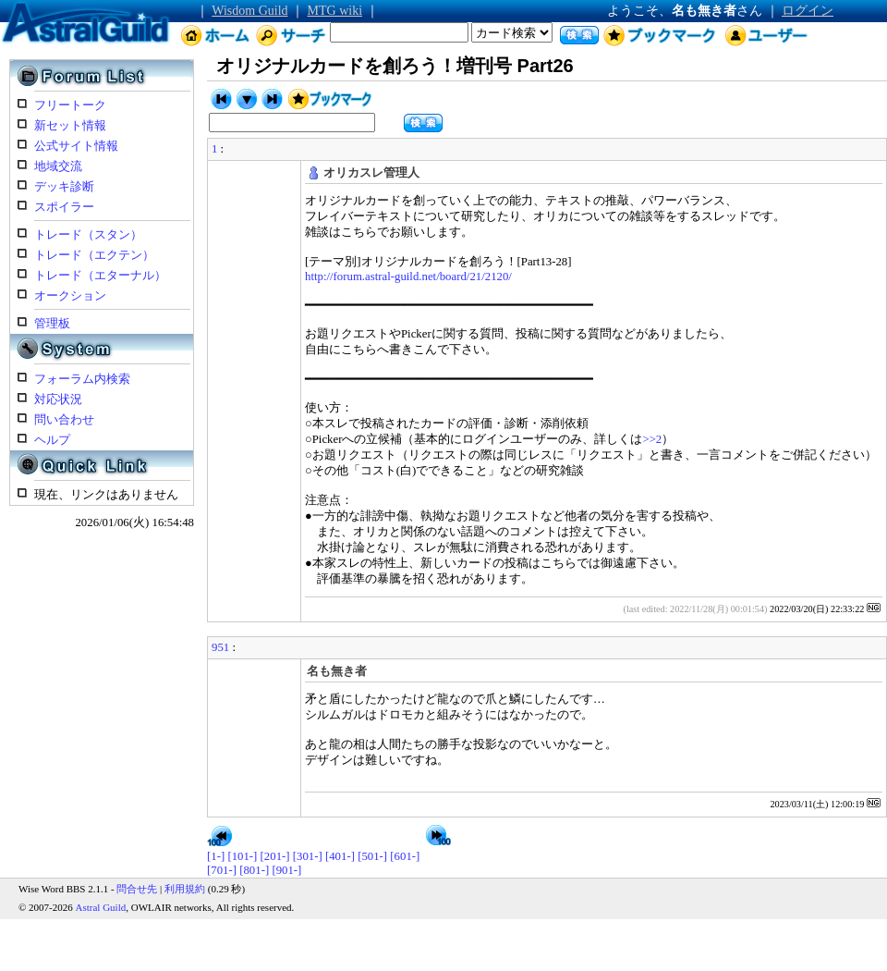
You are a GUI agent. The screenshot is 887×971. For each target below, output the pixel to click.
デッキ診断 (64, 186)
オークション (70, 295)
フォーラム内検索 (82, 379)
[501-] (372, 856)
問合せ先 (136, 888)
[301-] (307, 856)
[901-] (286, 870)
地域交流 (58, 166)
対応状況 (58, 399)
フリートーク (70, 105)
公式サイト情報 (76, 146)
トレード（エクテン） (94, 255)
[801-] (254, 870)
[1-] (216, 856)
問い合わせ (64, 419)
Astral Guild (101, 907)
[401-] (340, 856)
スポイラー (64, 207)
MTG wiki (335, 11)
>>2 (652, 439)
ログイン (807, 11)
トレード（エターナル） (100, 275)
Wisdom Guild (249, 11)
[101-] (242, 856)
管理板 (52, 323)
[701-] (222, 870)
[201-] (275, 856)
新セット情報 (70, 125)
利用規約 (184, 888)
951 (220, 647)
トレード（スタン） (88, 234)
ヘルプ (52, 440)
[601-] (404, 856)
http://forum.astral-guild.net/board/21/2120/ (408, 276)
